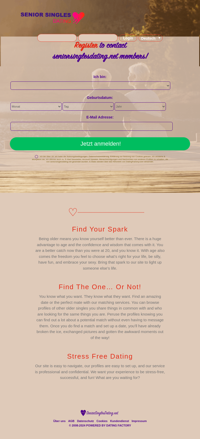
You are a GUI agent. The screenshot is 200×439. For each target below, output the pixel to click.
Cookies (102, 421)
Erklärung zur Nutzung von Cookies (126, 156)
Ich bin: (100, 77)
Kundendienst (119, 421)
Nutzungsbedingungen (77, 156)
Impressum (139, 421)
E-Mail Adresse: (100, 117)
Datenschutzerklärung (99, 156)
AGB (71, 421)
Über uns (59, 421)
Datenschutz (85, 421)
